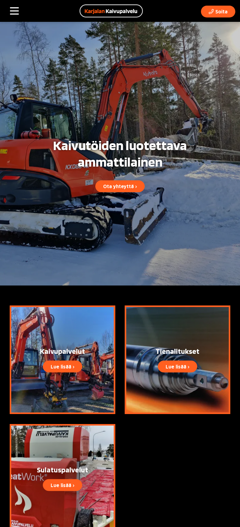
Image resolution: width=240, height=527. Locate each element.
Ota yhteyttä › (120, 186)
